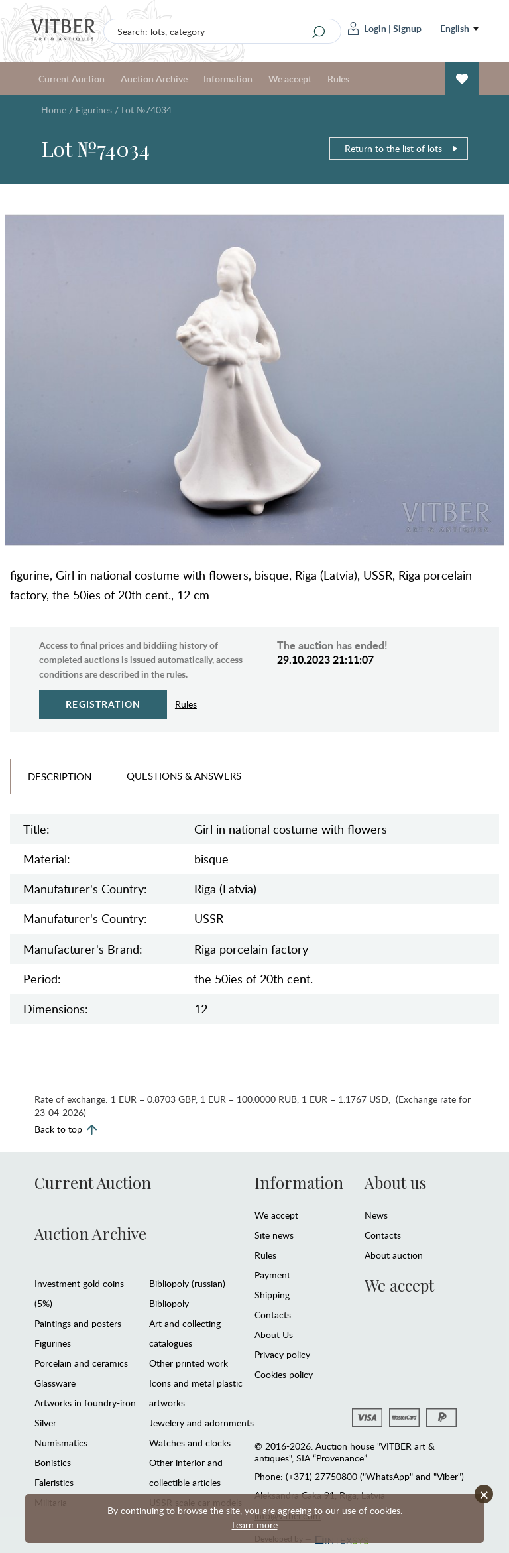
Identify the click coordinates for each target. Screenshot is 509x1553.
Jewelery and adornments (201, 1422)
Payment (272, 1275)
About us (395, 1182)
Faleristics (54, 1482)
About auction (394, 1255)
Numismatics (60, 1442)
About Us (273, 1334)
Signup (407, 28)
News (376, 1215)
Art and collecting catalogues (185, 1333)
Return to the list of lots (402, 148)
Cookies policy (283, 1374)
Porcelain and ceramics (81, 1363)
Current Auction (71, 78)
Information (228, 78)
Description (59, 776)
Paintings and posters (77, 1323)
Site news (274, 1235)
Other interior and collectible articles (186, 1472)
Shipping (272, 1294)
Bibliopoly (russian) (187, 1283)
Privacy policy (282, 1354)
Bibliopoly (169, 1303)
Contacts (272, 1314)
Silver (45, 1422)
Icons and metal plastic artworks (196, 1393)
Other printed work (188, 1363)
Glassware (55, 1383)
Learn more (255, 1525)
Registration (103, 704)
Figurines (94, 109)
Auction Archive (154, 78)
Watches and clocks (190, 1442)
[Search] (319, 32)
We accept (289, 78)
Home (53, 109)
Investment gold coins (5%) (79, 1293)
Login (367, 28)
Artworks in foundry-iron (85, 1403)
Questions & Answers (184, 775)
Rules (338, 78)
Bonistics (52, 1462)
